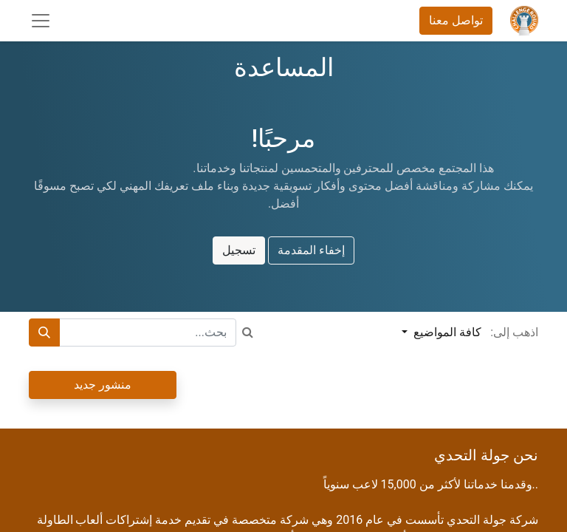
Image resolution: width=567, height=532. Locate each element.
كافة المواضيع (445, 332)
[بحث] (44, 332)
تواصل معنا (456, 20)
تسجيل (238, 250)
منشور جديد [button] (102, 385)
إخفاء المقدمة (311, 250)
